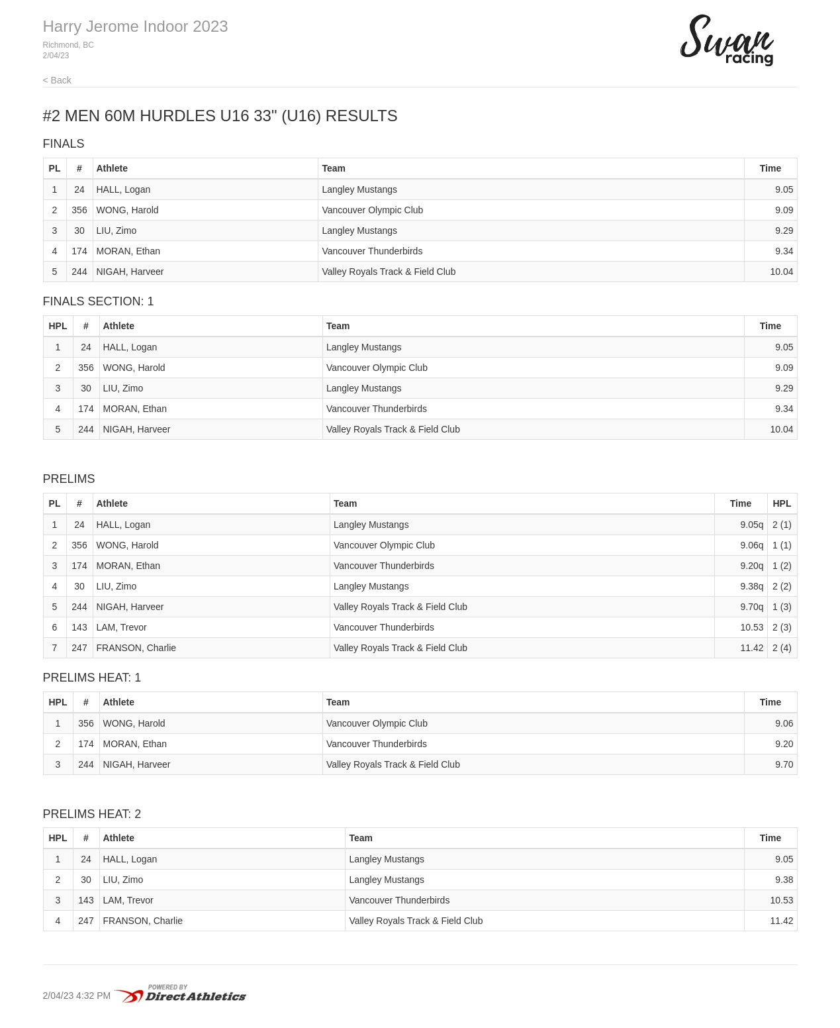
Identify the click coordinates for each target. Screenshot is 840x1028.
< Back (57, 80)
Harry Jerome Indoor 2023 (135, 26)
